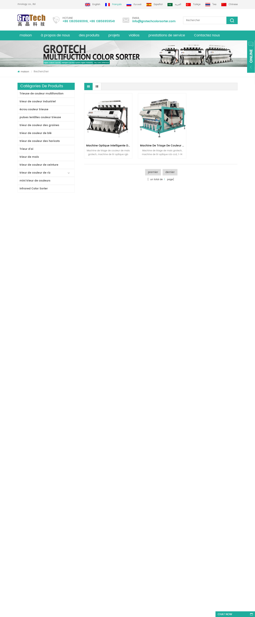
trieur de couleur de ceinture (39, 165)
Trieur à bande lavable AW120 (57, 212)
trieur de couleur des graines (39, 125)
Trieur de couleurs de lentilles (138, 531)
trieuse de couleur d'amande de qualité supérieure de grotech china (78, 539)
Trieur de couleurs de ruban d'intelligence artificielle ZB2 (57, 257)
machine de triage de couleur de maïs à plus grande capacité (161, 144)
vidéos (134, 35)
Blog (20, 520)
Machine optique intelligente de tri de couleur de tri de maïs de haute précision (108, 144)
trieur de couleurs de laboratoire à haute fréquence (57, 433)
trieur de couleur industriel (38, 101)
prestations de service (166, 35)
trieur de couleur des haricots (40, 141)
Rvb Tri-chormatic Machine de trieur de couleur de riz (57, 389)
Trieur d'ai (26, 149)
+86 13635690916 (75, 21)
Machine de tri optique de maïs (139, 544)
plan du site (24, 540)
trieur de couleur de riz (35, 173)
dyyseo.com (130, 610)
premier (153, 171)
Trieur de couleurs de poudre (57, 301)
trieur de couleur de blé (36, 133)
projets (114, 35)
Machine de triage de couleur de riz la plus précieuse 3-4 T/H (57, 456)
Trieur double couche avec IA (57, 234)
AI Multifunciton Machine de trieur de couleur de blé (57, 411)
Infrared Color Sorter (34, 188)
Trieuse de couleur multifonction (41, 93)
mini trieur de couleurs (35, 180)
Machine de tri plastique (135, 538)
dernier (170, 171)
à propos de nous (55, 35)
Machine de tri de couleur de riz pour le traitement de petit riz (57, 323)
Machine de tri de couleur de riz (139, 513)
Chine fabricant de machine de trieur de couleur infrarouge (57, 345)
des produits (24, 533)
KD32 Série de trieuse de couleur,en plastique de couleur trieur (57, 367)
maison (26, 35)
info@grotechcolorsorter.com (154, 21)
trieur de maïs (29, 157)
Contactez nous (207, 35)
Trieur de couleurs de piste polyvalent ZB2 (57, 279)
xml (19, 527)
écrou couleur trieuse (34, 109)
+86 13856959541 (102, 21)
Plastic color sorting (133, 551)
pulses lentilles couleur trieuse (40, 117)
